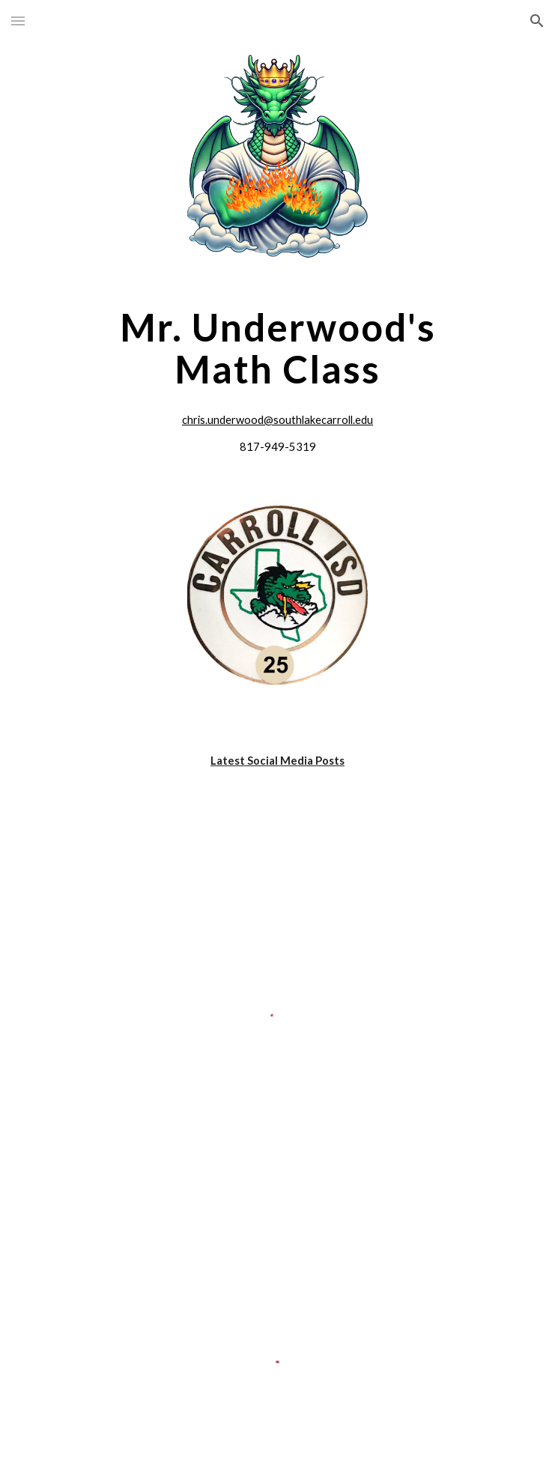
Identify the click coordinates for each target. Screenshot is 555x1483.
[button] (18, 20)
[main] (277, 348)
